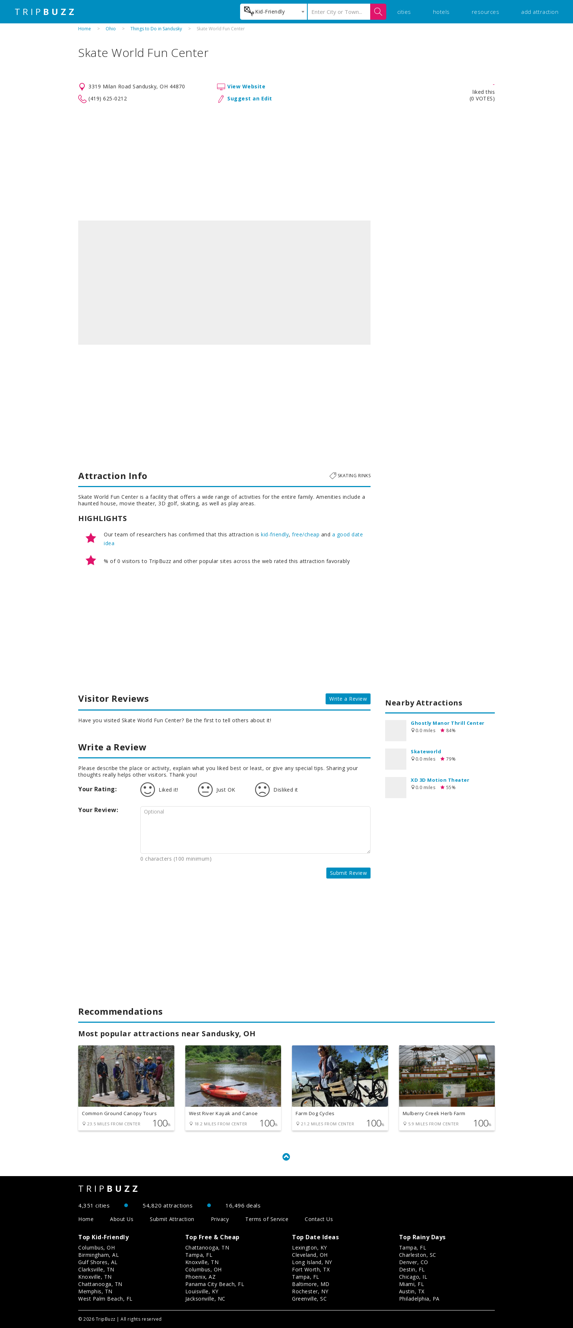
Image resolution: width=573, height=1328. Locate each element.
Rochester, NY (310, 1291)
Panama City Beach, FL (214, 1284)
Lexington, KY (309, 1247)
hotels (441, 11)
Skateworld (426, 751)
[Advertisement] (286, 162)
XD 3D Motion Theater (440, 780)
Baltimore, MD (311, 1284)
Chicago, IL (413, 1276)
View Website (246, 86)
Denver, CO (413, 1262)
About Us (121, 1219)
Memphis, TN (95, 1291)
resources (486, 11)
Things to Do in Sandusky (156, 29)
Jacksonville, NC (205, 1298)
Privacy (220, 1219)
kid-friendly (275, 534)
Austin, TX (412, 1291)
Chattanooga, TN (100, 1284)
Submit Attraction (172, 1219)
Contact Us (319, 1219)
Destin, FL (412, 1269)
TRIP (46, 11)
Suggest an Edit (249, 98)
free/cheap (305, 534)
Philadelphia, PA (419, 1298)
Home (84, 29)
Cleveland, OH (310, 1254)
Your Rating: (97, 789)
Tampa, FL (199, 1254)
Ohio (111, 29)
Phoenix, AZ (200, 1276)
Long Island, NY (312, 1262)
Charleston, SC (417, 1254)
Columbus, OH (96, 1247)
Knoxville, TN (95, 1276)
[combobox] (273, 12)
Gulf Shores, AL (98, 1262)
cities (404, 11)
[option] (224, 283)
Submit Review (348, 872)
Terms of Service (266, 1219)
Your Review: (98, 810)
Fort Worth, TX (311, 1269)
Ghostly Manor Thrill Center (448, 723)
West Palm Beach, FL (105, 1298)
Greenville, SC (309, 1298)
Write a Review (348, 698)
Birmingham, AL (98, 1254)
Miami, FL (411, 1284)
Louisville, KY (202, 1291)
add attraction (539, 11)
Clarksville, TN (96, 1269)
